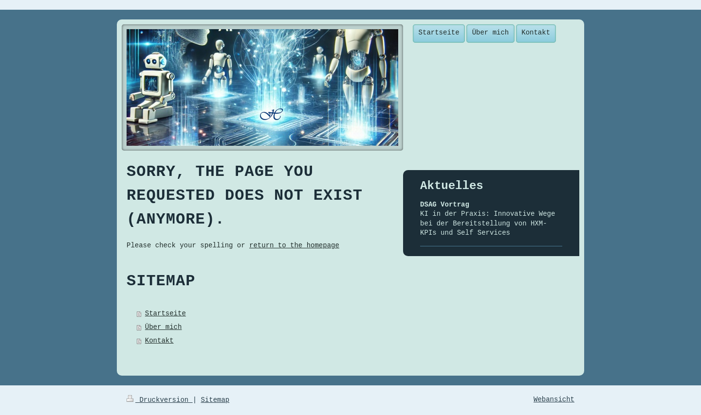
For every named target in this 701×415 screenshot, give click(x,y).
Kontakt (159, 341)
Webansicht (554, 399)
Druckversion (160, 400)
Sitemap (215, 400)
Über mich (163, 327)
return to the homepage (294, 245)
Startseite (165, 313)
